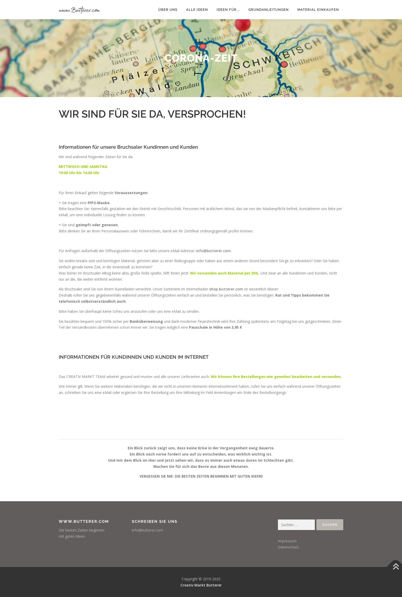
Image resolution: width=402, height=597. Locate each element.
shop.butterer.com (226, 289)
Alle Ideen (197, 10)
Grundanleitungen (268, 10)
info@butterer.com (213, 250)
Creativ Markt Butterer (201, 585)
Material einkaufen (318, 10)
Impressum (287, 540)
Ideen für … (228, 10)
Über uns (167, 10)
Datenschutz (288, 547)
